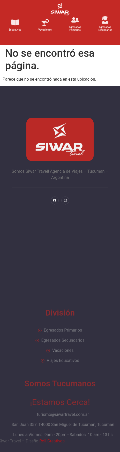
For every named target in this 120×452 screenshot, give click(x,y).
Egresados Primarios (75, 26)
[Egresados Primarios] (75, 17)
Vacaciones (45, 27)
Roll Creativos (21, 441)
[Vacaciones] (45, 20)
